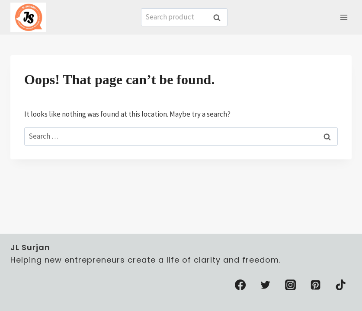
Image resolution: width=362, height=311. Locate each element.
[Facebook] (240, 285)
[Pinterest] (316, 285)
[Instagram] (290, 285)
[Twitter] (265, 285)
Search (219, 17)
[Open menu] (344, 17)
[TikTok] (341, 285)
